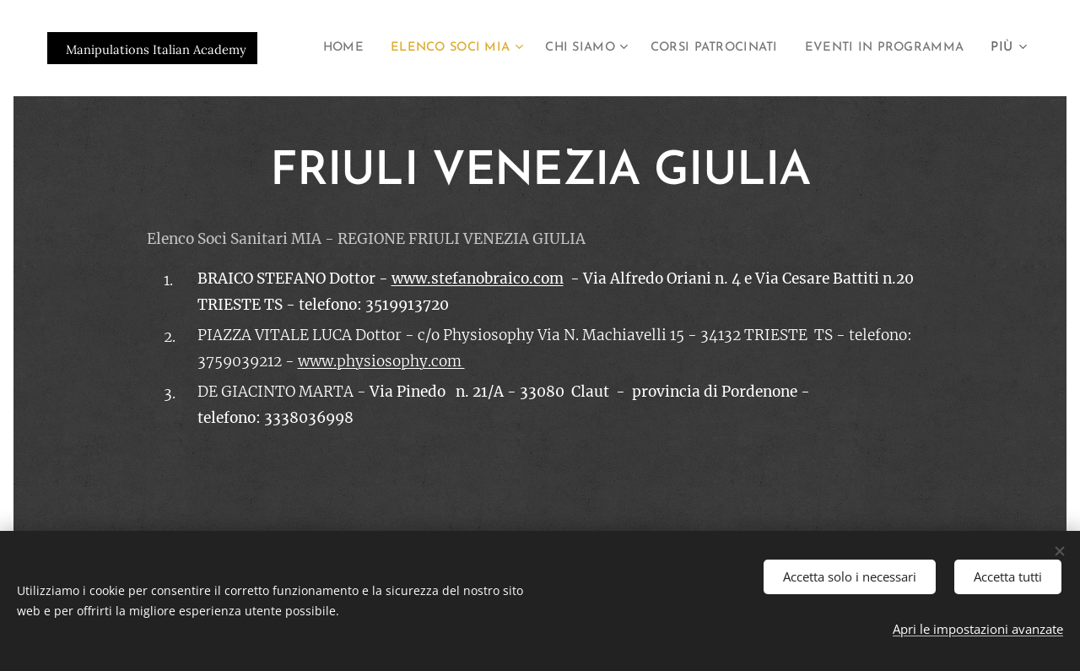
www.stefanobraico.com (478, 278)
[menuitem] (502, 48)
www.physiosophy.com (381, 361)
